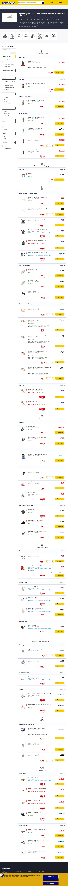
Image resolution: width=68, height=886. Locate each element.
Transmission (5, 143)
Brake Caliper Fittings (8, 85)
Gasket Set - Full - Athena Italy (35, 587)
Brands (12, 6)
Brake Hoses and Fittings (9, 88)
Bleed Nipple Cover (32, 291)
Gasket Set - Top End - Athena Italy (35, 609)
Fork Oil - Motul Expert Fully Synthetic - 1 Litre (38, 84)
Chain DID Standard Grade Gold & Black (37, 789)
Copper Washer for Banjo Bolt (34, 308)
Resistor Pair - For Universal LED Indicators (37, 454)
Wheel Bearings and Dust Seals (9, 138)
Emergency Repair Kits (21, 6)
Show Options (58, 72)
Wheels (4, 134)
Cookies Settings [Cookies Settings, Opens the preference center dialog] (50, 876)
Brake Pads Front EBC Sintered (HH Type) (37, 219)
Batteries (6, 97)
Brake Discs (6, 90)
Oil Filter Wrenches (33, 6)
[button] (53, 2)
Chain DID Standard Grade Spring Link (36, 830)
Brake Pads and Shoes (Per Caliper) (9, 82)
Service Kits (6, 60)
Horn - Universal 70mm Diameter (35, 521)
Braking (4, 78)
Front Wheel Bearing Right (34, 754)
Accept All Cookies (50, 883)
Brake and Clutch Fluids (9, 64)
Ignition (5, 102)
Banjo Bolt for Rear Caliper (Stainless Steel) (37, 351)
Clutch (5, 111)
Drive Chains (6, 146)
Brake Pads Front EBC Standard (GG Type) (37, 230)
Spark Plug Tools (45, 6)
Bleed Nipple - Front (32, 270)
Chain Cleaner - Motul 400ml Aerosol (36, 117)
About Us (29, 871)
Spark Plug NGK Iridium (33, 493)
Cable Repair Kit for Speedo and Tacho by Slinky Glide (40, 705)
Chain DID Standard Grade (34, 778)
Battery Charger (31, 427)
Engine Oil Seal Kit (32, 625)
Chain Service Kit (32, 61)
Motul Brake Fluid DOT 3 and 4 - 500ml (36, 100)
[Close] (65, 879)
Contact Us (18, 871)
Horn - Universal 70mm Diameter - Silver (37, 531)
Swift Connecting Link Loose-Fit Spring (36, 840)
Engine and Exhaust (6, 108)
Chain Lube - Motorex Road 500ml (35, 128)
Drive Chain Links (7, 148)
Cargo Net (30, 174)
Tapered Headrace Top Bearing (35, 649)
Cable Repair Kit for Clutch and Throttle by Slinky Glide (40, 694)
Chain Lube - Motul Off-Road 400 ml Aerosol (38, 139)
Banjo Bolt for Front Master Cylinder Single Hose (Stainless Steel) (42, 335)
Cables (5, 129)
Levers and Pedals (8, 127)
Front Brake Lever (32, 677)
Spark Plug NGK (31, 482)
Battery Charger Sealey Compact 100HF (37, 437)
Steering (5, 125)
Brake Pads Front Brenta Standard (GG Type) (38, 208)
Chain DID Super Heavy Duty (34, 801)
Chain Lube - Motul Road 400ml (35, 150)
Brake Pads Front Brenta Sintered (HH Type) (37, 197)
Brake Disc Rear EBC (32, 402)
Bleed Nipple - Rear (32, 280)
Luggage (5, 74)
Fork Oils (5, 62)
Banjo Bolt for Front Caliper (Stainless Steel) (37, 319)
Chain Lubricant (7, 66)
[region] (34, 879)
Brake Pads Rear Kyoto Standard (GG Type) (37, 253)
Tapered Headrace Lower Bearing (35, 660)
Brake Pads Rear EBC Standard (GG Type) (37, 241)
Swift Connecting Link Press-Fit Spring (36, 851)
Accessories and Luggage (7, 71)
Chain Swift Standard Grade (34, 813)
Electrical (4, 94)
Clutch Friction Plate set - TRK (35, 566)
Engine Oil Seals (7, 116)
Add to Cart (59, 107)
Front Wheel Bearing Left (33, 743)
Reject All (50, 879)
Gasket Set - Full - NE (33, 598)
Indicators (6, 100)
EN (60, 2)
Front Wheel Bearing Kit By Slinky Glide (36, 728)
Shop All (5, 6)
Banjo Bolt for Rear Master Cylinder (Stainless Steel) (39, 367)
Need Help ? (62, 7)
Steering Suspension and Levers (7, 121)
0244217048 (41, 871)
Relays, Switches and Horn (9, 104)
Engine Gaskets (7, 114)
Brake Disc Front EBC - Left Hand (35, 390)
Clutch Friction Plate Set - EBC (35, 555)
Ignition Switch (31, 471)
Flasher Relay (31, 510)
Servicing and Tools (6, 57)
